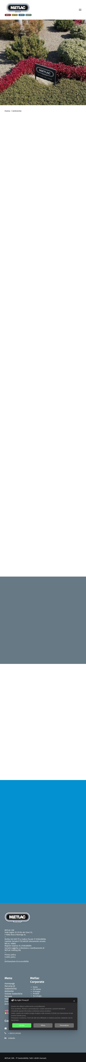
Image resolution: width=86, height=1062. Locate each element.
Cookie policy (10, 957)
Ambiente (9, 991)
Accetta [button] (21, 1025)
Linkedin (11, 1038)
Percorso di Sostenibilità (11, 987)
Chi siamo (37, 989)
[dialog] (43, 1014)
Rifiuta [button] (43, 1025)
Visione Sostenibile (13, 994)
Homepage (10, 983)
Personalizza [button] (64, 1025)
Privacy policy (10, 955)
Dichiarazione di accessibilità (17, 961)
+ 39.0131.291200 (14, 1033)
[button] (80, 10)
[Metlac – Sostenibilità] (18, 9)
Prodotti (36, 994)
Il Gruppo (36, 991)
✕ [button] (74, 1001)
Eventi (7, 1001)
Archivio (8, 1004)
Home (7, 111)
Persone (8, 996)
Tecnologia (37, 996)
